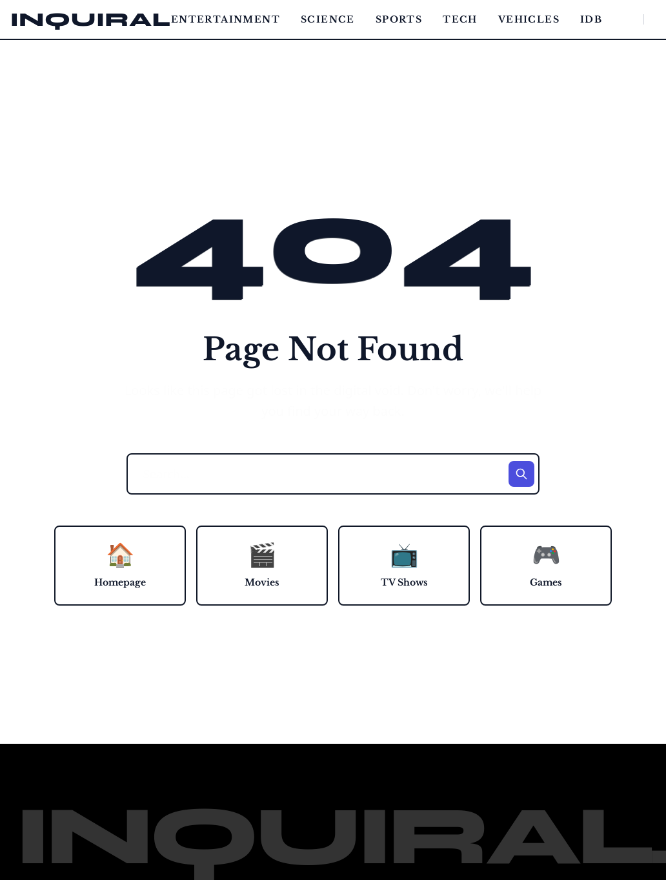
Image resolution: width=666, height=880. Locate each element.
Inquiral (90, 19)
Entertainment (225, 19)
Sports (399, 19)
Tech (460, 19)
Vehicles (529, 19)
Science (328, 19)
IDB (591, 19)
